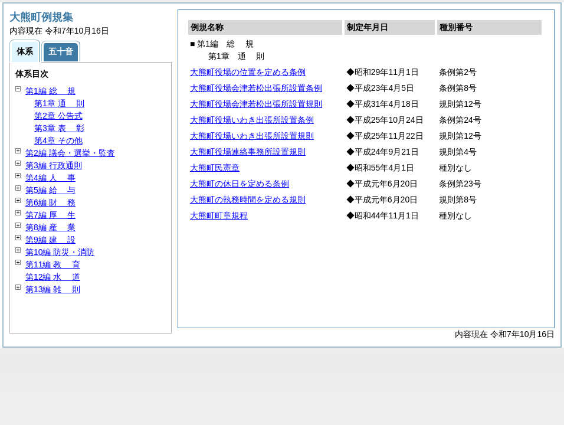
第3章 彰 (59, 128)
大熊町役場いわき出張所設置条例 (252, 120)
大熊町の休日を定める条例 (239, 183)
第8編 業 (50, 227)
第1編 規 (50, 91)
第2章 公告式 (58, 115)
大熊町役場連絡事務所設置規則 (248, 151)
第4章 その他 (58, 140)
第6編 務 (50, 202)
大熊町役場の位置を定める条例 (248, 72)
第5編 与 (50, 190)
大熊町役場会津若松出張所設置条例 (256, 88)
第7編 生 (50, 215)
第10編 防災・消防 (59, 252)
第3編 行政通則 (53, 165)
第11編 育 (52, 264)
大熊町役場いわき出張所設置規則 (252, 135)
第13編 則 (52, 289)
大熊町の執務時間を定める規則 (248, 199)
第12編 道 (52, 277)
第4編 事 (50, 177)
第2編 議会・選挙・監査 (70, 153)
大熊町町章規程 (219, 215)
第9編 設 (50, 239)
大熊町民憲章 (215, 167)
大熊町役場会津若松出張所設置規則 (256, 104)
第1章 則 (59, 103)
